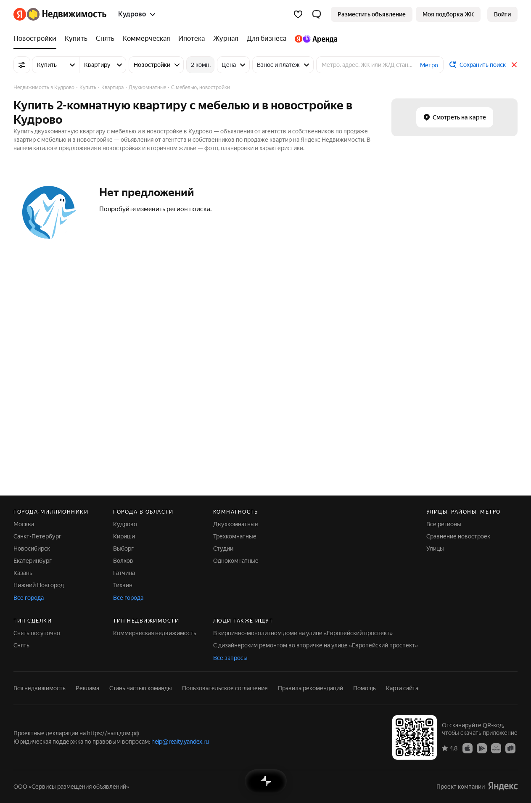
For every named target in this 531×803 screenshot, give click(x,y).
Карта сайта (402, 688)
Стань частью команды (140, 688)
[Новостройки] (37, 39)
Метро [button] (429, 65)
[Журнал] (226, 39)
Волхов (123, 560)
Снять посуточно (36, 633)
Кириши (124, 536)
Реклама (87, 688)
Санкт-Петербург (37, 536)
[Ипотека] (191, 39)
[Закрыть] (514, 64)
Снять (21, 645)
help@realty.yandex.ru (180, 741)
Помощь (364, 688)
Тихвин (122, 585)
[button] (316, 14)
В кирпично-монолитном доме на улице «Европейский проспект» (303, 633)
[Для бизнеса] (267, 39)
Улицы (435, 548)
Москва (23, 524)
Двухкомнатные (235, 524)
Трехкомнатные (234, 536)
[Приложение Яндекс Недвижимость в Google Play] (482, 748)
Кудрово (125, 524)
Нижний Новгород (38, 585)
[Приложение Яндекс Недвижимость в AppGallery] (496, 748)
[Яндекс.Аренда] (314, 39)
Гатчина (124, 573)
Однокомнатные (236, 560)
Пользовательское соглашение (225, 688)
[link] (502, 14)
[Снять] (105, 39)
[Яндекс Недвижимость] (66, 14)
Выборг (123, 548)
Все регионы (443, 524)
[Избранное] (298, 14)
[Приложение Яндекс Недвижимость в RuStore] (510, 748)
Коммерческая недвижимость (154, 633)
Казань (22, 573)
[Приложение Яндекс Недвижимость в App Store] (467, 748)
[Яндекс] (19, 14)
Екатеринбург (32, 560)
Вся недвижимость (39, 688)
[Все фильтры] (21, 64)
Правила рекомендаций (310, 688)
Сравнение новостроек (458, 536)
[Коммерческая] (146, 39)
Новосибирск (31, 548)
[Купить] (76, 39)
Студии (223, 548)
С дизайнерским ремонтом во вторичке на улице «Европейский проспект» (315, 645)
